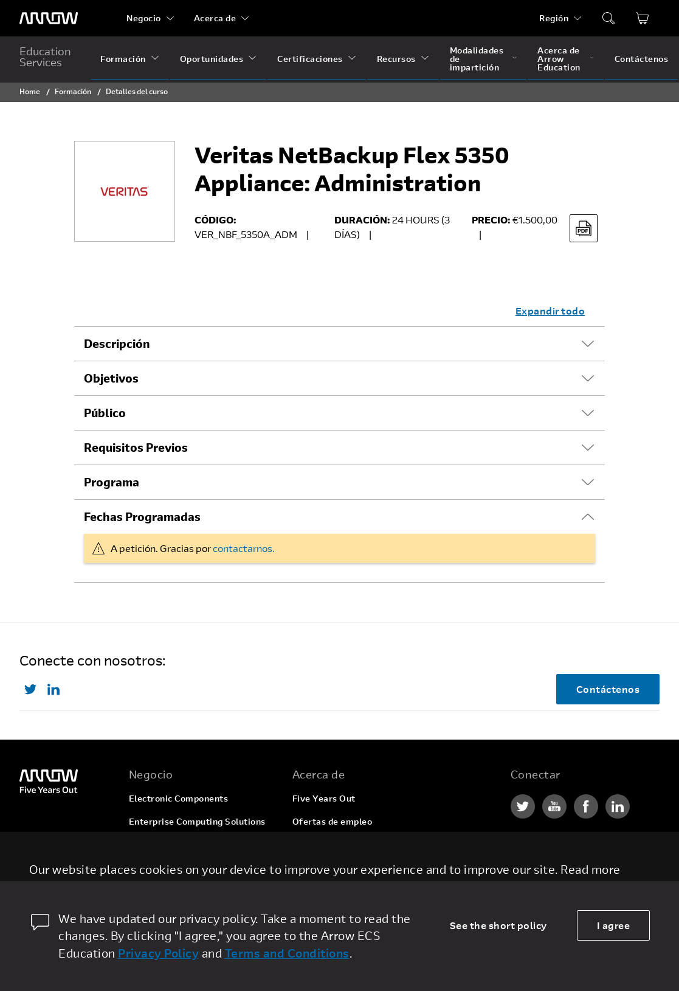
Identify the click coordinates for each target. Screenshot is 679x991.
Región (553, 18)
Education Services (45, 56)
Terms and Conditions (287, 953)
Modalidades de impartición (477, 58)
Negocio (143, 18)
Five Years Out (324, 798)
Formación (123, 58)
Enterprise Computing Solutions (197, 821)
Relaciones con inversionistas (355, 867)
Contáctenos (642, 58)
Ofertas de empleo (332, 821)
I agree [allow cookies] (613, 925)
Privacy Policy (158, 953)
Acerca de (215, 18)
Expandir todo (550, 310)
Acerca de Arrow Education (559, 58)
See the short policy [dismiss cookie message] (498, 925)
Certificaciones (310, 58)
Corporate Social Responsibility (359, 844)
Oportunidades (212, 58)
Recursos (396, 58)
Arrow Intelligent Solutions (187, 844)
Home (29, 91)
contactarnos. (244, 548)
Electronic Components (179, 798)
